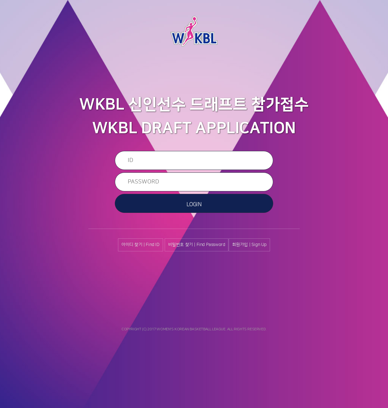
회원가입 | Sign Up (249, 244)
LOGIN (194, 204)
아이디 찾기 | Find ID (140, 244)
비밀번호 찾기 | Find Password (196, 244)
